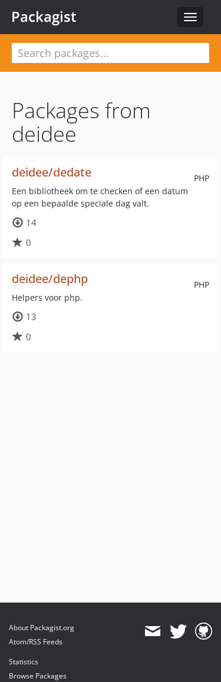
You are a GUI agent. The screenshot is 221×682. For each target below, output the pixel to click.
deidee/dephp (50, 279)
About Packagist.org (41, 628)
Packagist (44, 16)
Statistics (23, 662)
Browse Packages (38, 676)
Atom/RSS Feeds (35, 642)
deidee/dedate (51, 172)
